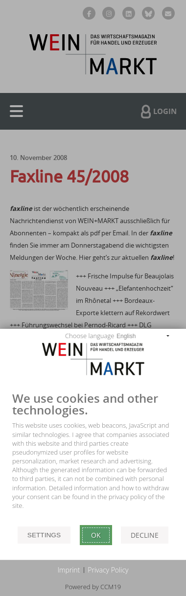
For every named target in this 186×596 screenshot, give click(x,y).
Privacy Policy (108, 569)
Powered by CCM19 (93, 586)
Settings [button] (44, 535)
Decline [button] (145, 535)
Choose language (89, 335)
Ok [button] (96, 535)
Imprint (69, 569)
